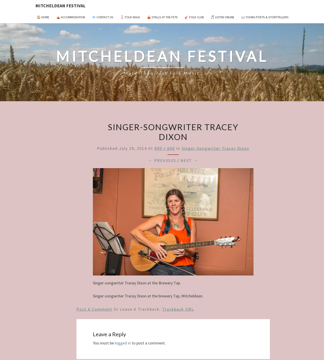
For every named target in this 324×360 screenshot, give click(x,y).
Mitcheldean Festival (60, 5)
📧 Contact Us (102, 17)
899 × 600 (164, 148)
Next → (189, 160)
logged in (123, 343)
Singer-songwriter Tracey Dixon (215, 148)
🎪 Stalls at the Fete (162, 17)
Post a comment (94, 309)
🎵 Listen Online (222, 17)
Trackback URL (178, 309)
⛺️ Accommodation (70, 17)
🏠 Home (43, 17)
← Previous (162, 160)
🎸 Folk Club (194, 17)
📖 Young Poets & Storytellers (265, 17)
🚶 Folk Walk (130, 17)
